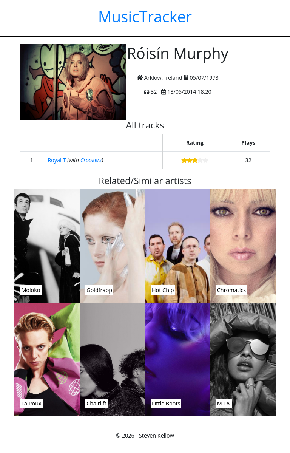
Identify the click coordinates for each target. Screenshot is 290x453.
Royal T (57, 160)
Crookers (91, 160)
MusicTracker (145, 16)
